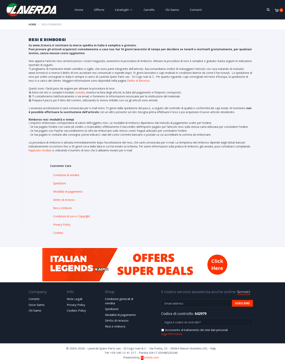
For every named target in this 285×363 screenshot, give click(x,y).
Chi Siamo (172, 10)
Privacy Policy (61, 224)
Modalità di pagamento (68, 191)
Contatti (196, 10)
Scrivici (243, 292)
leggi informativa (171, 334)
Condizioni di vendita (66, 175)
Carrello (149, 10)
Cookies (58, 233)
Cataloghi (122, 10)
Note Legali (74, 299)
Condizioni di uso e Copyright (71, 216)
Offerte (99, 10)
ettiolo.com (150, 357)
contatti (80, 92)
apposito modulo (41, 150)
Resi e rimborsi (62, 208)
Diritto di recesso (64, 200)
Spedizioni (59, 183)
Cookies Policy (76, 310)
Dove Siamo (37, 305)
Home (79, 10)
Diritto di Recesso (138, 80)
